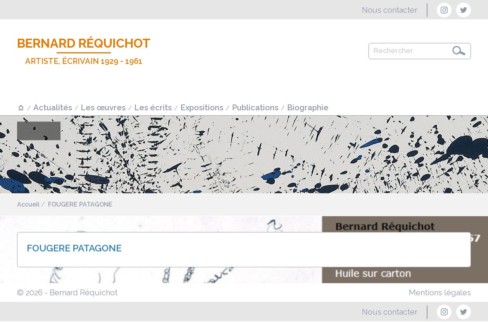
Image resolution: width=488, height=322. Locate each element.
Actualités (52, 107)
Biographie (308, 107)
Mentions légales (440, 292)
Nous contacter (389, 10)
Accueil (28, 205)
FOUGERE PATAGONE (80, 205)
